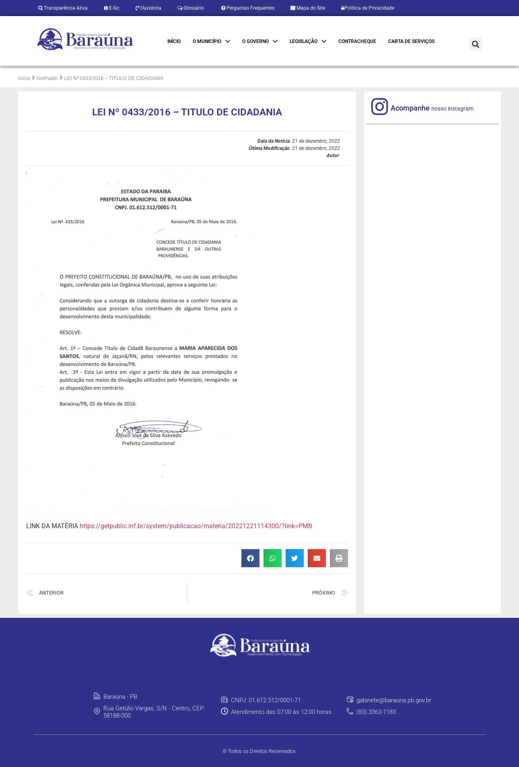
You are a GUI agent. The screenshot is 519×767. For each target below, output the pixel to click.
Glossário (190, 8)
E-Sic (111, 8)
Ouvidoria (148, 8)
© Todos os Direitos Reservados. (259, 751)
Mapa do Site (307, 8)
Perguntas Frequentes (247, 8)
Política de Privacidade (367, 8)
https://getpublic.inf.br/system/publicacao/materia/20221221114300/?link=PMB (196, 526)
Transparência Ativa (63, 8)
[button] (475, 44)
